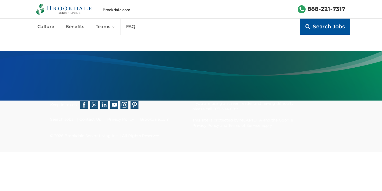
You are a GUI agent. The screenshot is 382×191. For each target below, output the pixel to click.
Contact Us (90, 119)
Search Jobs (61, 119)
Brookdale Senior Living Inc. (92, 135)
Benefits (75, 26)
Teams (105, 26)
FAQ (130, 26)
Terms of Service (244, 125)
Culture (45, 26)
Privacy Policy (120, 119)
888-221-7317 (326, 9)
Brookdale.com (116, 10)
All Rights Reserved (140, 135)
